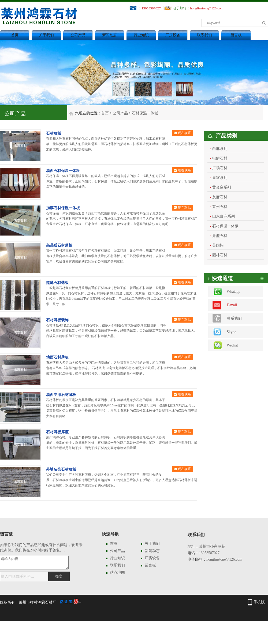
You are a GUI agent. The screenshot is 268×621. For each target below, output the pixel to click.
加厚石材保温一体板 (63, 208)
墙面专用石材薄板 (61, 395)
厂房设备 (172, 35)
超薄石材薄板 (57, 283)
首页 (14, 35)
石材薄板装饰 (57, 320)
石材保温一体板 (145, 113)
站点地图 (117, 573)
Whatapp (233, 292)
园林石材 (219, 255)
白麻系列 (219, 149)
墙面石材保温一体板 (63, 171)
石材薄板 (53, 133)
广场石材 (219, 168)
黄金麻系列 (221, 187)
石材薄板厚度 (57, 432)
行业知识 (141, 35)
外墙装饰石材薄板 (61, 469)
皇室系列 (219, 178)
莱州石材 (219, 207)
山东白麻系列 (223, 216)
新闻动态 (109, 35)
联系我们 (204, 35)
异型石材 (219, 236)
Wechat (232, 345)
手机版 (259, 602)
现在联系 (184, 133)
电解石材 (219, 158)
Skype (231, 332)
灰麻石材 (219, 197)
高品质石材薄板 (59, 245)
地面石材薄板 (57, 357)
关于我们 (46, 35)
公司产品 (77, 35)
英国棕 (218, 245)
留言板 (236, 35)
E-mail (232, 305)
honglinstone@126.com (206, 8)
